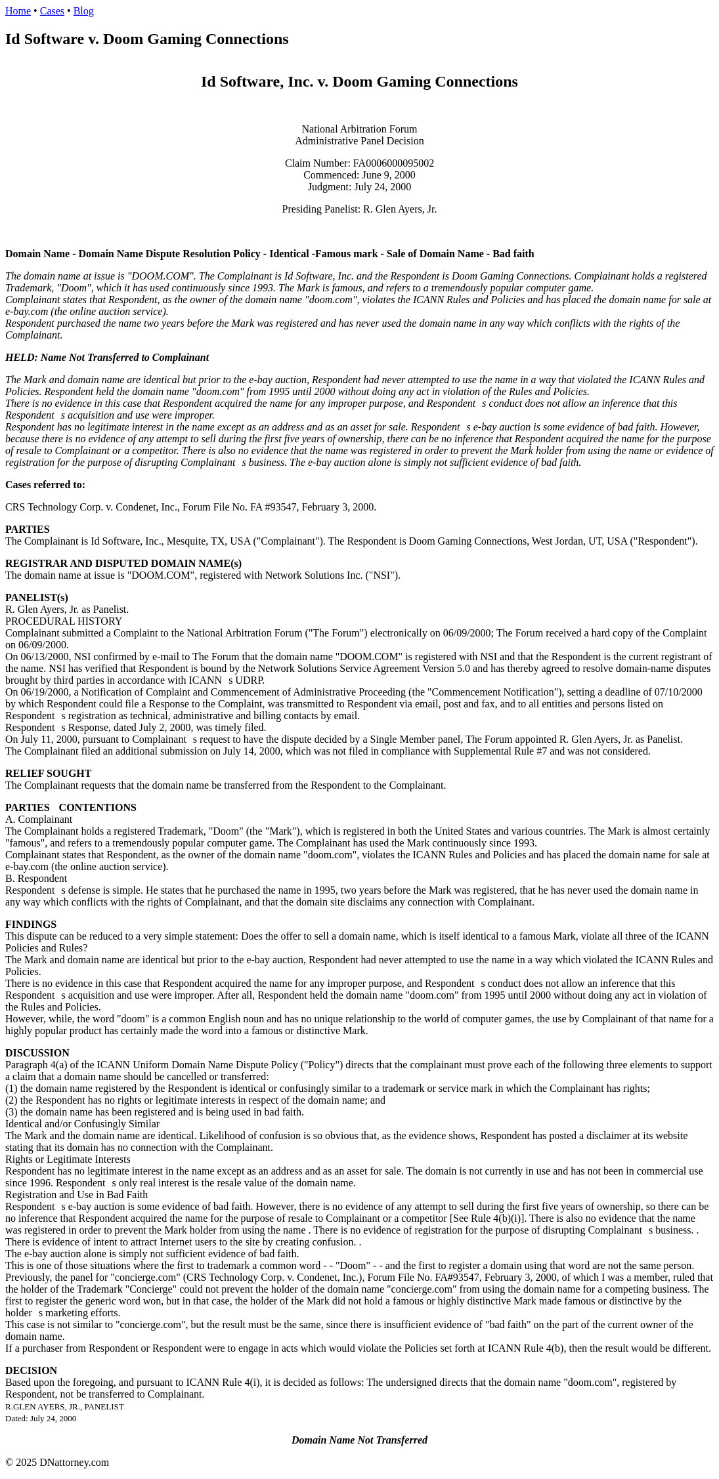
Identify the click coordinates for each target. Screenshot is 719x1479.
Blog (84, 10)
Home (18, 10)
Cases (52, 10)
